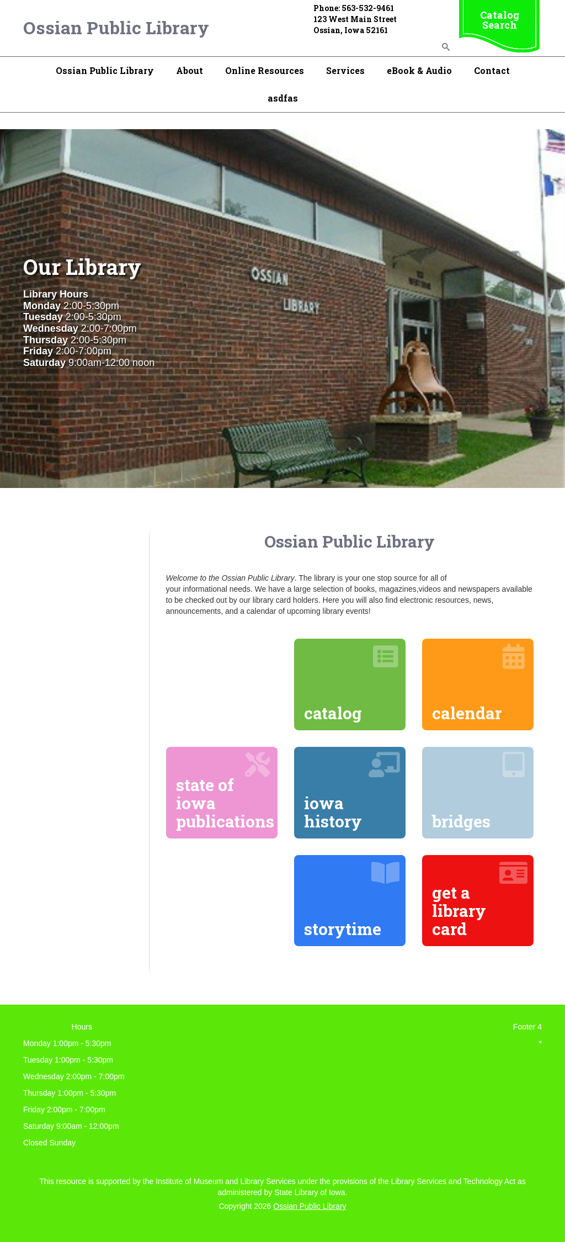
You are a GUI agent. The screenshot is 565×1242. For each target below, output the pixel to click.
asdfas (283, 98)
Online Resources (264, 70)
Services (345, 70)
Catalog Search (499, 19)
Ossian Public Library (116, 27)
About (189, 70)
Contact (492, 70)
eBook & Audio (419, 70)
